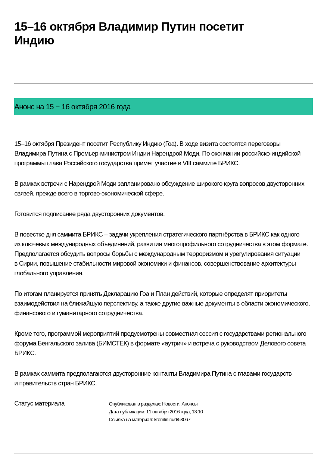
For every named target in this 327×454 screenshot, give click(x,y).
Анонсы (189, 404)
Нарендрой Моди (175, 153)
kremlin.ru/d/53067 (172, 419)
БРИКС (228, 163)
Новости (170, 404)
